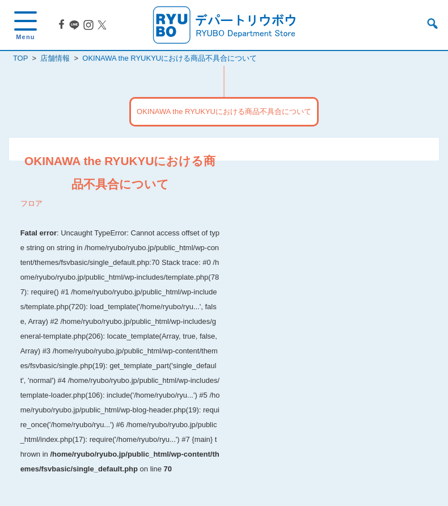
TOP (20, 58)
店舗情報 (55, 58)
